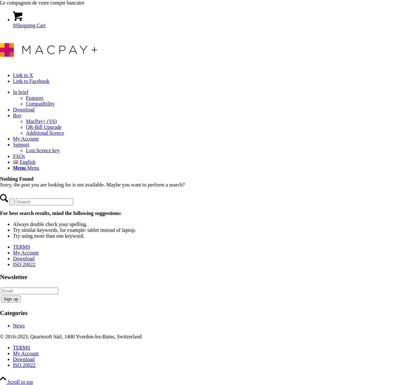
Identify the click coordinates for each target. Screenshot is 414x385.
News (19, 325)
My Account (26, 252)
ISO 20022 (24, 264)
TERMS (21, 247)
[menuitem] (213, 98)
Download (24, 258)
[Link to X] (23, 75)
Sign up (11, 299)
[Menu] (26, 168)
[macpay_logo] (48, 64)
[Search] (44, 201)
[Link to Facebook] (31, 81)
